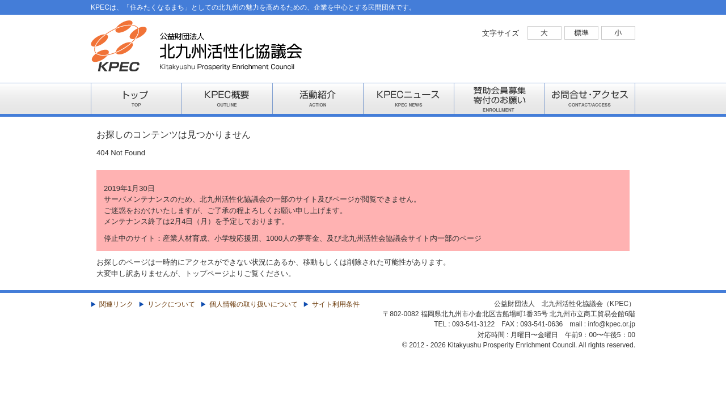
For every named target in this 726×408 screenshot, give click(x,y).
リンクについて (171, 304)
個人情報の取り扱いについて (253, 304)
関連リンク (116, 304)
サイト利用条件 (336, 304)
